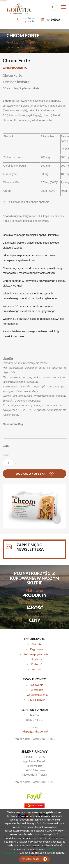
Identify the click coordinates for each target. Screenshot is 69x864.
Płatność (36, 664)
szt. (11, 463)
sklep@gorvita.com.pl (35, 731)
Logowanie (36, 684)
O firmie (36, 644)
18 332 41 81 (33, 719)
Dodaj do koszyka (31, 473)
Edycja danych (36, 699)
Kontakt (36, 669)
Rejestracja (36, 689)
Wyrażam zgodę (30, 859)
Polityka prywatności (36, 654)
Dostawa (36, 659)
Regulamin (36, 649)
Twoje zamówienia (36, 694)
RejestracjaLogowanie (28, 19)
